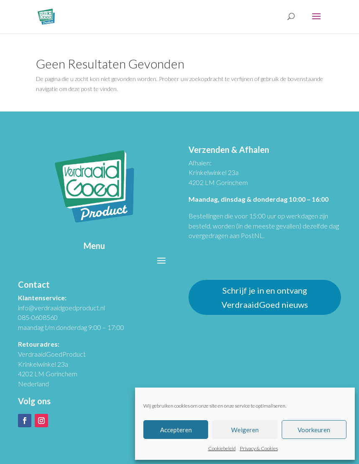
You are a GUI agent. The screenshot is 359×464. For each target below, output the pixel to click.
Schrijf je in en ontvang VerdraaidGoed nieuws (265, 297)
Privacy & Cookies (259, 448)
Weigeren (245, 430)
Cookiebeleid (222, 448)
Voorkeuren (314, 430)
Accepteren (176, 430)
